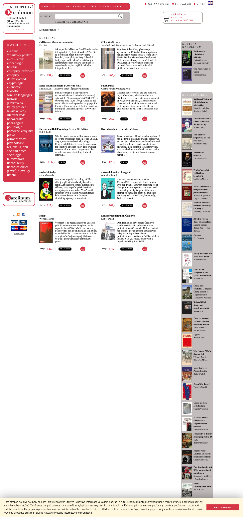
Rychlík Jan (198, 489)
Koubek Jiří (198, 278)
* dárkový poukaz (19, 55)
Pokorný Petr (199, 327)
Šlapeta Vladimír (200, 409)
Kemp (42, 215)
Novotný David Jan (201, 212)
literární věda (16, 115)
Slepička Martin (200, 295)
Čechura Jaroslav (200, 460)
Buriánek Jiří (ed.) (201, 63)
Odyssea (197, 235)
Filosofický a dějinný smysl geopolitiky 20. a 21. (202, 437)
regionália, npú (17, 147)
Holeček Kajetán (200, 195)
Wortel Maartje (46, 218)
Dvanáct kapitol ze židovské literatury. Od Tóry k (202, 206)
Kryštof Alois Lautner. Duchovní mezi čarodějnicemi (202, 454)
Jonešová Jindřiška (110, 45)
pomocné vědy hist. (20, 131)
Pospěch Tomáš (200, 387)
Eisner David (107, 218)
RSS (16, 215)
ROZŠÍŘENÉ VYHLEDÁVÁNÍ (71, 22)
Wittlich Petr (198, 338)
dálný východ (16, 79)
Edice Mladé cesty (110, 42)
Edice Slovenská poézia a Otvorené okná (60, 85)
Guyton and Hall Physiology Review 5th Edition (63, 129)
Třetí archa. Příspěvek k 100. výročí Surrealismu (202, 272)
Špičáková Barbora (130, 45)
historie (12, 99)
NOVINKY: (47, 38)
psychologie (15, 143)
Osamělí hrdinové (201, 384)
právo (11, 135)
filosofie (13, 91)
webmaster (19, 234)
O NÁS (201, 4)
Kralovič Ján (45, 88)
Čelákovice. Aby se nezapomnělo (55, 42)
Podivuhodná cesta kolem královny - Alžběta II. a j (202, 121)
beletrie (12, 67)
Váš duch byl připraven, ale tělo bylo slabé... (201, 138)
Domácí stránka (47, 29)
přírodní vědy (16, 139)
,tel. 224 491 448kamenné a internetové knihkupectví (18, 22)
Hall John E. (45, 132)
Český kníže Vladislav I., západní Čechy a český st (202, 289)
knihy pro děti (17, 107)
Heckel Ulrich (199, 330)
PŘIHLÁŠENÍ (183, 4)
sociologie (14, 155)
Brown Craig (198, 127)
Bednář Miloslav (200, 443)
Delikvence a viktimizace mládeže (199, 54)
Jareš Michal (148, 45)
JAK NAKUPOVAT (159, 4)
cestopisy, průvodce (21, 71)
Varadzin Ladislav (201, 108)
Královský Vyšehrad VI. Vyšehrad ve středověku (202, 102)
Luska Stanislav (200, 158)
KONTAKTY (16, 29)
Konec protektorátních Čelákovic (118, 215)
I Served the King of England (116, 172)
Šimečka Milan (199, 75)
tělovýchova (15, 159)
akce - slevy (15, 59)
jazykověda (15, 103)
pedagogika (15, 123)
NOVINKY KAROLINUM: (192, 45)
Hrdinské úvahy (47, 172)
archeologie (15, 63)
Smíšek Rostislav (200, 430)
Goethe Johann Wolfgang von (115, 88)
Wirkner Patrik (199, 357)
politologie (14, 127)
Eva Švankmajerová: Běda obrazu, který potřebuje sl (202, 470)
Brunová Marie (199, 259)
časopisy (13, 75)
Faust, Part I (107, 85)
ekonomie (14, 87)
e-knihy (12, 51)
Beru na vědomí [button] (222, 507)
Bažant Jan (198, 228)
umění (11, 175)
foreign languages (19, 95)
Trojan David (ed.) (201, 198)
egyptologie (15, 83)
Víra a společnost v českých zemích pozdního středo (202, 189)
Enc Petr (43, 45)
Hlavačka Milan (200, 360)
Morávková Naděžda (202, 298)
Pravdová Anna (201, 479)
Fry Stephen (198, 238)
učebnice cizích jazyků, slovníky (18, 169)
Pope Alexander (47, 175)
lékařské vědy (16, 111)
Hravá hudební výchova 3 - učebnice (119, 129)
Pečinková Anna (200, 144)
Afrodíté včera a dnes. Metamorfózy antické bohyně (202, 222)
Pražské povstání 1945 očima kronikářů (201, 173)
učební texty (15, 163)
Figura (196, 335)
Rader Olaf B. (199, 374)
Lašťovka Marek (200, 179)
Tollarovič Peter (61, 88)
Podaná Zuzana (199, 60)
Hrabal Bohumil (109, 175)
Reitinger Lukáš (200, 111)
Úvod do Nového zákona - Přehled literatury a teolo (201, 321)
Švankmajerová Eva (202, 476)
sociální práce (16, 151)
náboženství (15, 119)
